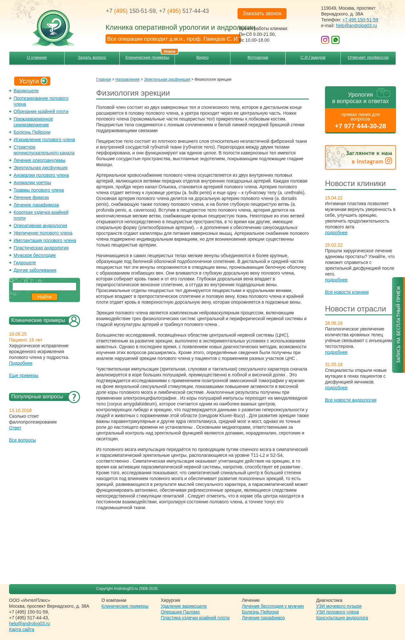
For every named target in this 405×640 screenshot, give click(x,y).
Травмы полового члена (39, 190)
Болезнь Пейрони (32, 132)
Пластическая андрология (41, 247)
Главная (103, 79)
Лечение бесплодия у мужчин (273, 606)
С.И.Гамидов (312, 57)
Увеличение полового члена (43, 233)
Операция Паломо (180, 611)
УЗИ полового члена (337, 611)
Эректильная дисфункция (40, 167)
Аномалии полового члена (41, 175)
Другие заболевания (35, 270)
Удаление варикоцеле (184, 606)
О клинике (37, 57)
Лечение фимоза (31, 197)
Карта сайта (21, 629)
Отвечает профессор (368, 57)
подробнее (336, 232)
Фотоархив (257, 57)
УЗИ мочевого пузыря (339, 606)
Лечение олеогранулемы (40, 160)
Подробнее (21, 363)
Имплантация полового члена (45, 240)
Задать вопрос (92, 57)
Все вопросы (22, 440)
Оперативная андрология (40, 225)
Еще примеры (23, 375)
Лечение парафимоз (263, 617)
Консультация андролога (342, 617)
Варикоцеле (26, 90)
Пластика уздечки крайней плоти (195, 617)
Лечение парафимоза (36, 204)
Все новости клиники (347, 292)
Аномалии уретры (32, 182)
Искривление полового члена (44, 139)
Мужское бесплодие (35, 255)
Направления (127, 79)
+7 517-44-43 (184, 11)
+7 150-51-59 (131, 11)
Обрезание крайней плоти (41, 111)
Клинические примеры (150, 56)
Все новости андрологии (351, 400)
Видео (203, 57)
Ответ (15, 427)
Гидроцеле (25, 262)
